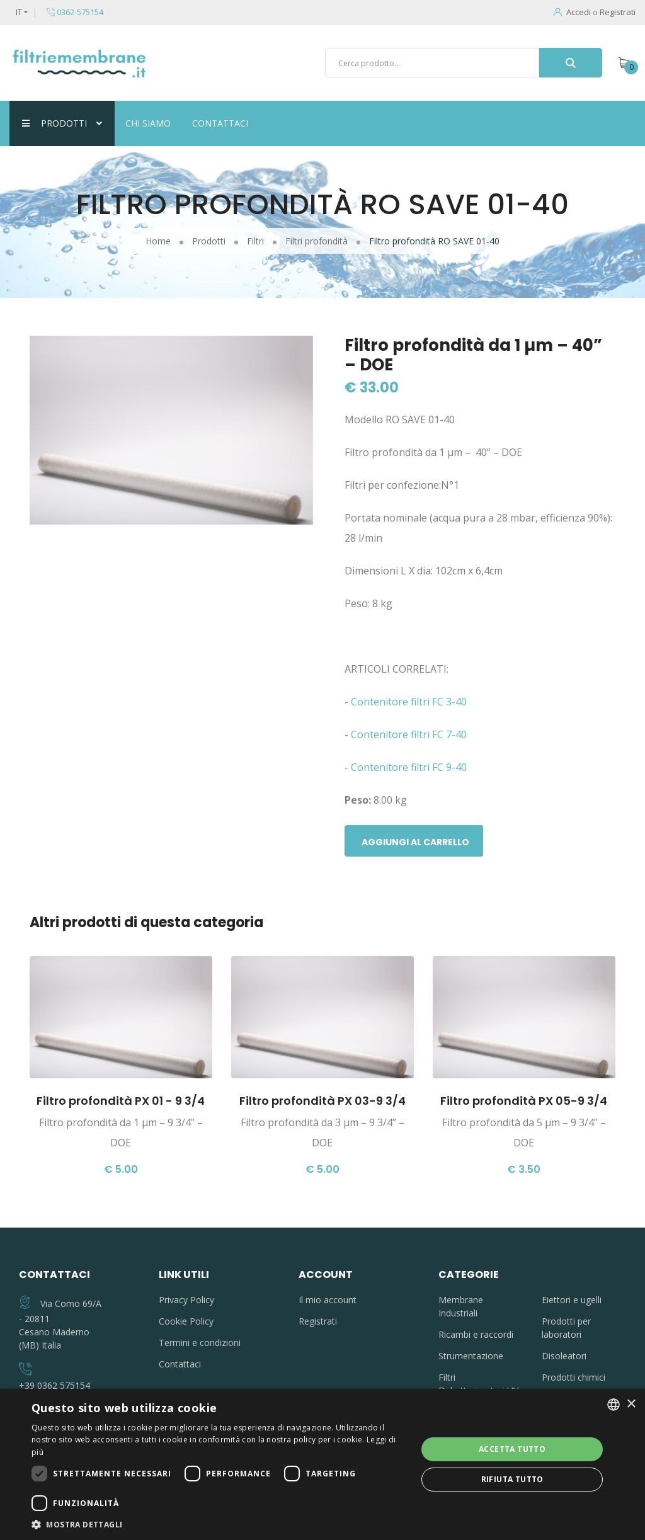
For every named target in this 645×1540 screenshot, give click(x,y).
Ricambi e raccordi (475, 1334)
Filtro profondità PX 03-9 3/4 (322, 1101)
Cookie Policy (186, 1321)
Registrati (618, 12)
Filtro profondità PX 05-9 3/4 (523, 1101)
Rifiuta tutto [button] (512, 1479)
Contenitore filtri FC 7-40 (410, 734)
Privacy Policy (186, 1300)
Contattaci (220, 123)
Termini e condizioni (200, 1343)
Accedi (572, 12)
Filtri (446, 1377)
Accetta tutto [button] (512, 1449)
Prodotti (62, 123)
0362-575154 (75, 12)
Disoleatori (564, 1356)
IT (19, 12)
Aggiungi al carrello (415, 842)
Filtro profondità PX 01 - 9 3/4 (121, 1101)
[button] (218, 1524)
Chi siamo (148, 123)
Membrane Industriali (460, 1306)
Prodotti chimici (573, 1377)
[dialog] (322, 1464)
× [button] (631, 1404)
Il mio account (328, 1300)
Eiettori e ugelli (572, 1300)
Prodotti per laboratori (566, 1327)
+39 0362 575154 (54, 1385)
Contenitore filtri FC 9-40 (409, 767)
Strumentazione (470, 1356)
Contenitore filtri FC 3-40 (410, 702)
